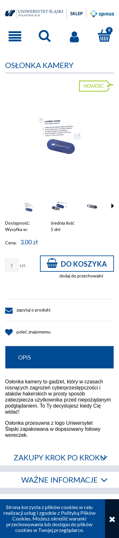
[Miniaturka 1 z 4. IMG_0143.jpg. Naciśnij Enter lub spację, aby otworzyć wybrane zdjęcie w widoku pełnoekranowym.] (28, 206)
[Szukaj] (45, 35)
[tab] (59, 357)
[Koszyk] (104, 35)
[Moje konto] (74, 36)
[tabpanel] (59, 408)
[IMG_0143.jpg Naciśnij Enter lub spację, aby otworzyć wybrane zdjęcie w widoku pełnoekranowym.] (59, 133)
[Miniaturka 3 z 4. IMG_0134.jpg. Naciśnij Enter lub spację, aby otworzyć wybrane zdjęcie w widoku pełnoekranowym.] (92, 206)
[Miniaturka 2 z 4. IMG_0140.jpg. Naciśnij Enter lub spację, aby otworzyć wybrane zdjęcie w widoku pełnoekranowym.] (60, 206)
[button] (15, 36)
